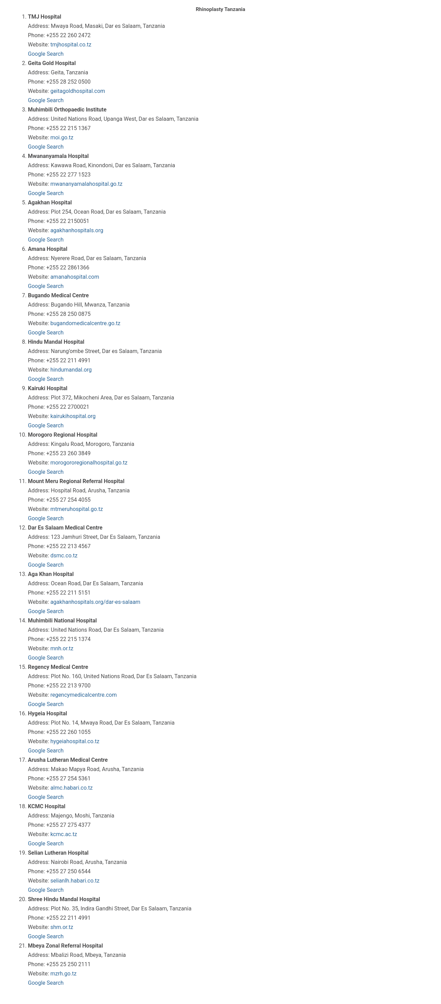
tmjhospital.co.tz (70, 44)
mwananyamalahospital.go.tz (86, 184)
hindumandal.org (71, 369)
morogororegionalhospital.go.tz (88, 462)
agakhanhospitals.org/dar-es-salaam (95, 602)
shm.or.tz (61, 927)
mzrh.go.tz (63, 973)
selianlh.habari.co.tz (75, 880)
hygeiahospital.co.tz (74, 741)
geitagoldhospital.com (77, 91)
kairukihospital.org (72, 416)
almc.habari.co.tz (71, 787)
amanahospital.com (74, 277)
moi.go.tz (61, 137)
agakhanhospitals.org (76, 230)
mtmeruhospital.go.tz (76, 509)
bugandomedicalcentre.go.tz (85, 323)
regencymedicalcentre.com (83, 695)
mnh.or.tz (61, 648)
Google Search (46, 54)
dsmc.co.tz (64, 555)
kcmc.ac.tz (63, 834)
